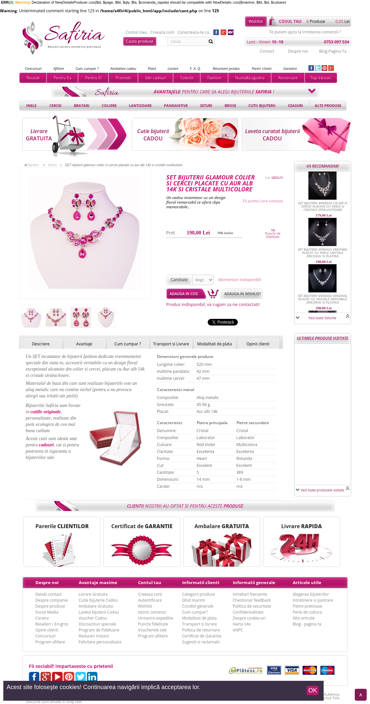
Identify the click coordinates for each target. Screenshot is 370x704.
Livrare (173, 68)
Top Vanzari (320, 77)
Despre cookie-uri (249, 618)
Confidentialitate (248, 612)
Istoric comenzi (152, 612)
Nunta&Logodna (249, 77)
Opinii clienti (257, 344)
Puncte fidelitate (153, 624)
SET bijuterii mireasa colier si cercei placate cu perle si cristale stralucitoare (322, 206)
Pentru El (93, 77)
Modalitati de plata (214, 344)
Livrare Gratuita (93, 594)
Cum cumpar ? (87, 68)
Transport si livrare (199, 624)
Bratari (81, 105)
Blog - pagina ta (307, 624)
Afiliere (58, 68)
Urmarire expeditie (155, 618)
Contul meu (136, 32)
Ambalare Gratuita (96, 606)
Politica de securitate (252, 606)
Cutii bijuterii (262, 105)
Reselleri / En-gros (52, 624)
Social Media (47, 612)
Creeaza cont (162, 32)
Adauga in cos (184, 293)
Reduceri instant (94, 636)
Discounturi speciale (97, 624)
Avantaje (84, 344)
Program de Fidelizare (99, 630)
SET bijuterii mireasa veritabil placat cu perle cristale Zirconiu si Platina (322, 252)
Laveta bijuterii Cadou (99, 612)
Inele (31, 105)
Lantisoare (140, 105)
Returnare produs (226, 68)
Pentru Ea (62, 77)
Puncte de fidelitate (273, 235)
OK (312, 690)
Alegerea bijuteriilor (311, 594)
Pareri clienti (262, 68)
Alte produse (328, 105)
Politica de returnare (201, 630)
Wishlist (255, 21)
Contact (267, 51)
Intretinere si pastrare (313, 600)
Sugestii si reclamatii (201, 642)
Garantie (290, 68)
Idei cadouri (155, 77)
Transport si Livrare (171, 344)
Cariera (42, 618)
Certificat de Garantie (202, 636)
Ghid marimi (193, 600)
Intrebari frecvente (250, 594)
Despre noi (298, 51)
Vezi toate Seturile (323, 318)
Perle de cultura (307, 612)
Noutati (33, 77)
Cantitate (179, 279)
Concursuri (33, 68)
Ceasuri (295, 105)
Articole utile (307, 582)
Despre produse (50, 606)
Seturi (206, 105)
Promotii (123, 77)
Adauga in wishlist (242, 293)
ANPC (238, 630)
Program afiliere (50, 642)
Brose (230, 105)
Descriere (40, 344)
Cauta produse (139, 41)
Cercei (55, 105)
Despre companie (51, 600)
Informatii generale (254, 582)
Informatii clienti (200, 582)
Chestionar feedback (252, 600)
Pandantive (176, 105)
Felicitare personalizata (100, 642)
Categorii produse (198, 594)
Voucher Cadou (93, 618)
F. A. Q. (195, 68)
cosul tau (290, 21)
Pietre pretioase (307, 606)
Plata (152, 68)
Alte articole (304, 618)
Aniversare (288, 77)
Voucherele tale (152, 630)
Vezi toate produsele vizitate (322, 490)
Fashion (214, 77)
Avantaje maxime (98, 582)
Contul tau (149, 582)
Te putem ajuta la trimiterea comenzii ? (305, 32)
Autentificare (150, 600)
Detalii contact (48, 594)
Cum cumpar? (195, 612)
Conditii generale (198, 606)
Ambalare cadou (123, 68)
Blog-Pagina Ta (332, 51)
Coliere (109, 105)
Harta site (242, 624)
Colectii (186, 77)
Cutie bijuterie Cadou (98, 600)
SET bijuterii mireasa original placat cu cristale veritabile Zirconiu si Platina (322, 299)
